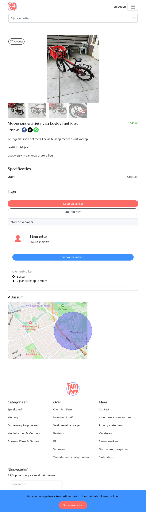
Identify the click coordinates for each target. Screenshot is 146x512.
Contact (104, 409)
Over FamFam (62, 409)
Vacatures (105, 433)
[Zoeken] (73, 18)
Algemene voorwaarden (115, 417)
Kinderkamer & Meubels (24, 433)
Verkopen (59, 449)
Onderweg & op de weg (23, 425)
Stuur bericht (73, 212)
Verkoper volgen (72, 257)
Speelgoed (15, 409)
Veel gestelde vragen (67, 425)
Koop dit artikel (73, 203)
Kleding (13, 417)
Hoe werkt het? (63, 417)
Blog (56, 441)
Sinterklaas (106, 457)
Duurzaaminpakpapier (114, 449)
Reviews (58, 433)
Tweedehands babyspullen (71, 457)
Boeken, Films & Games (23, 441)
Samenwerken (108, 441)
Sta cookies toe (73, 505)
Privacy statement (111, 425)
